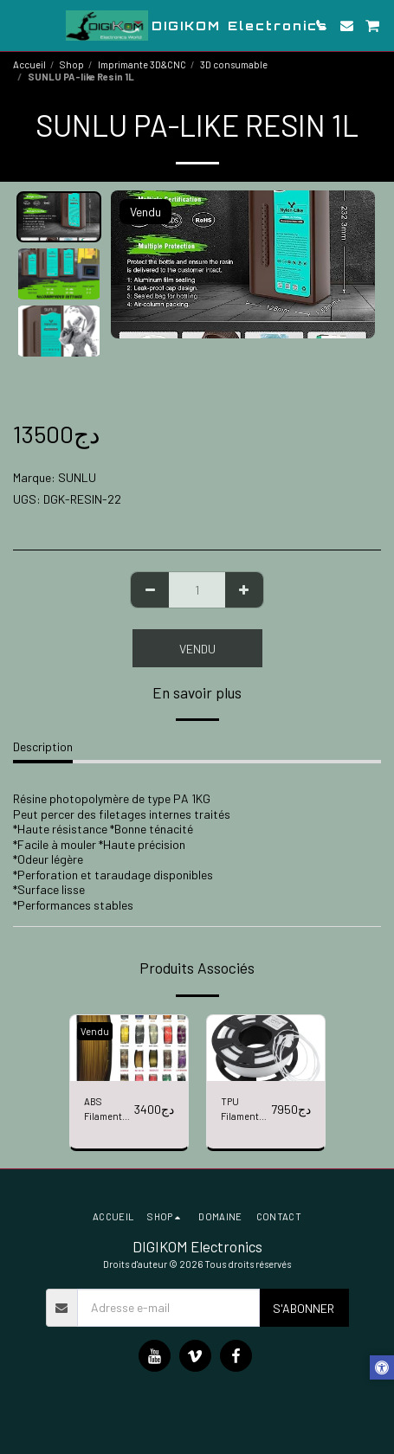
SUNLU (77, 477)
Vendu (197, 648)
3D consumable (234, 64)
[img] (129, 1048)
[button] (19, 25)
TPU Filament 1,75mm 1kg (244, 1110)
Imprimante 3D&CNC (142, 64)
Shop (72, 64)
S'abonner (303, 1308)
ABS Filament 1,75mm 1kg (108, 1110)
